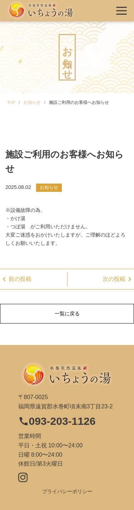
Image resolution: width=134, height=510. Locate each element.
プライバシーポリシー (67, 491)
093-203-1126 (57, 421)
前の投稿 (15, 279)
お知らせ (49, 187)
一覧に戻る (67, 313)
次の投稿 (118, 279)
